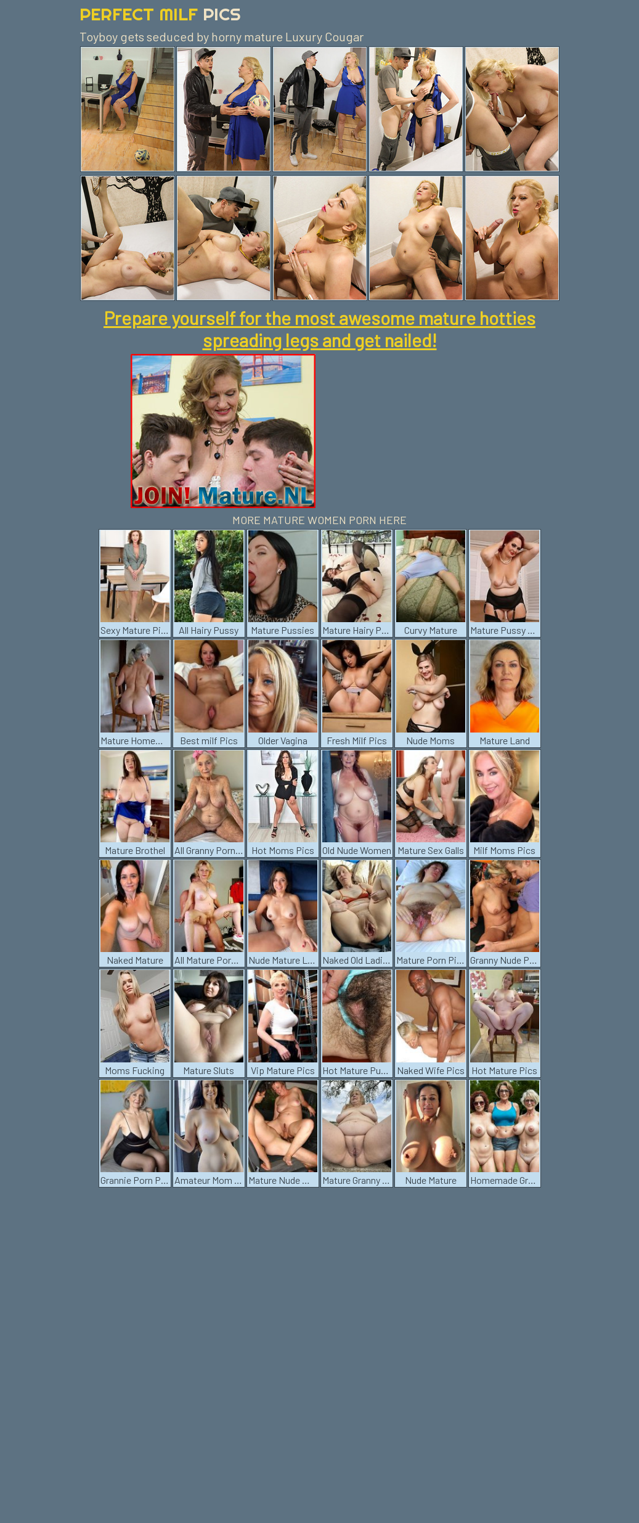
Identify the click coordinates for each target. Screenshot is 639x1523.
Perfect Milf (160, 14)
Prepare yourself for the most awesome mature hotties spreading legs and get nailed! (319, 328)
